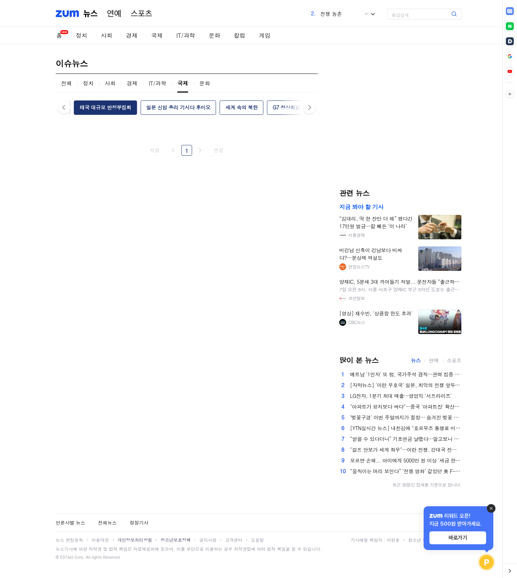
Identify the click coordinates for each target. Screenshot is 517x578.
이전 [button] (64, 107)
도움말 (257, 540)
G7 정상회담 (286, 107)
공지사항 (207, 540)
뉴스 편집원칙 (69, 540)
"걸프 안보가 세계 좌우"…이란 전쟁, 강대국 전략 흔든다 (405, 449)
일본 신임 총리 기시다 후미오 (178, 107)
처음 (154, 150)
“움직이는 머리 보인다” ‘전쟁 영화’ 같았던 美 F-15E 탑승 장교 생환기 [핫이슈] (405, 471)
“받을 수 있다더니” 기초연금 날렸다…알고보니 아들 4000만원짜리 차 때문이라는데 (405, 438)
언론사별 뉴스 (70, 522)
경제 (132, 35)
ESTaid (66, 557)
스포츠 (141, 13)
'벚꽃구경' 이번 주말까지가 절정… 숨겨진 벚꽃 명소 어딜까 (405, 417)
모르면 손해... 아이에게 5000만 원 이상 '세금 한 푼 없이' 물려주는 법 (405, 460)
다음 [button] (309, 107)
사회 (106, 35)
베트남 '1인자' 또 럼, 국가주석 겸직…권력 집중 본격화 (405, 374)
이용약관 (100, 540)
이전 (173, 150)
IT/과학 (185, 35)
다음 (200, 150)
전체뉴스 (107, 522)
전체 (66, 83)
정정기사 (139, 522)
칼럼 (239, 35)
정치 (81, 35)
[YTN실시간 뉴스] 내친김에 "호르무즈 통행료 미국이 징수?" (405, 428)
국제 (157, 35)
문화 (214, 35)
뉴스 (90, 13)
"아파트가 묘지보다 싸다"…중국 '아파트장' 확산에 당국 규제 (405, 406)
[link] (510, 11)
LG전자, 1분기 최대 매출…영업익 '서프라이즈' (401, 395)
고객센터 (233, 540)
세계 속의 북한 (241, 107)
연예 (114, 13)
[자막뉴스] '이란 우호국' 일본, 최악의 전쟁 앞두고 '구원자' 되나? (405, 385)
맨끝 (218, 150)
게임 (264, 35)
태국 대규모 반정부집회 (105, 107)
